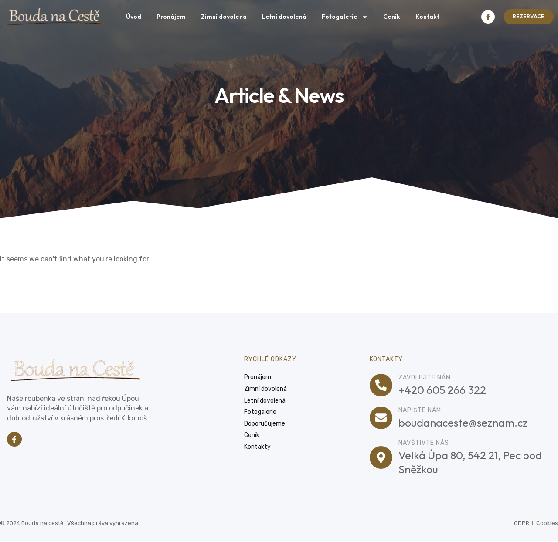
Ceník (391, 16)
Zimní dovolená (224, 16)
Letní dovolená (284, 16)
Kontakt (427, 16)
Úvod (133, 16)
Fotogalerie (345, 17)
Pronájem (171, 16)
